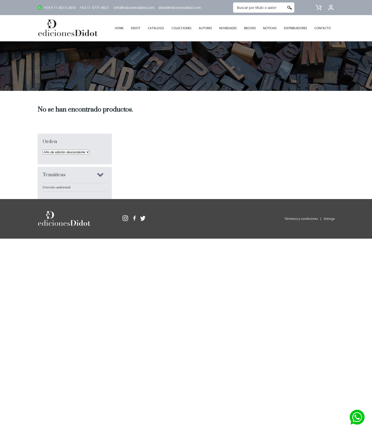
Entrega (329, 294)
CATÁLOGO (156, 28)
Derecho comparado (58, 213)
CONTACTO (322, 28)
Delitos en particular (57, 248)
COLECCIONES (181, 28)
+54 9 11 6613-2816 (60, 7)
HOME (119, 28)
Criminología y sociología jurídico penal (71, 196)
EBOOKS (250, 28)
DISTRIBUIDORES (295, 28)
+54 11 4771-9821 (94, 7)
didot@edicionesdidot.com (179, 7)
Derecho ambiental (56, 187)
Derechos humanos (57, 205)
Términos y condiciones (301, 294)
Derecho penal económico (62, 231)
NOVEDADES (228, 28)
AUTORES (205, 28)
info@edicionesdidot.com (134, 7)
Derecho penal (53, 239)
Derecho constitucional (59, 222)
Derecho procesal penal (60, 265)
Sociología (50, 257)
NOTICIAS (269, 28)
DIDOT (135, 28)
